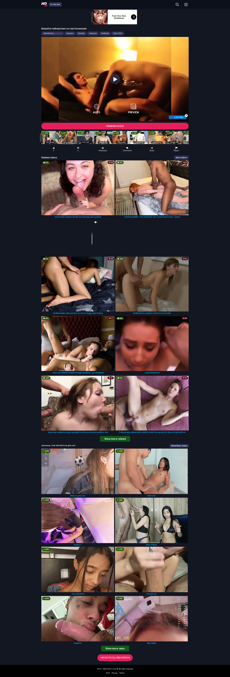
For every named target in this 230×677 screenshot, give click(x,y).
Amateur (69, 33)
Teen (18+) (117, 33)
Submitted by (52, 33)
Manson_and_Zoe (77, 496)
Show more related (115, 438)
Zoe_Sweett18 (78, 594)
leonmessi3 (151, 594)
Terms (121, 673)
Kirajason (78, 643)
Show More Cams (179, 446)
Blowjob (81, 33)
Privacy (114, 673)
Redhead (105, 33)
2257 (108, 673)
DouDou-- (78, 545)
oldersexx (151, 496)
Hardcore (93, 33)
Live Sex (55, 4)
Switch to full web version (115, 657)
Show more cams (115, 648)
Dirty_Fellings (151, 545)
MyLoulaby (151, 643)
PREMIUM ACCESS (115, 126)
